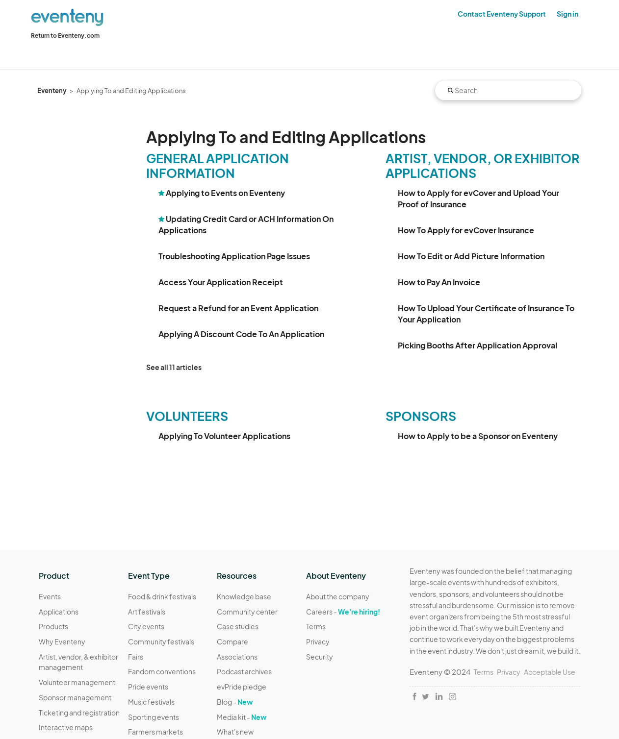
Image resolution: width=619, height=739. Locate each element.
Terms (316, 626)
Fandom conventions (162, 671)
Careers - (343, 611)
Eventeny (52, 91)
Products (53, 626)
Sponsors (421, 416)
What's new (235, 731)
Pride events (148, 686)
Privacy (318, 641)
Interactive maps (66, 727)
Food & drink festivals (162, 596)
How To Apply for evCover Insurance (466, 230)
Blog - (235, 701)
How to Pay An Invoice (439, 282)
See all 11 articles (174, 367)
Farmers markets (155, 731)
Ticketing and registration (79, 712)
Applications (58, 611)
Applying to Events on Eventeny (225, 193)
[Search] (508, 90)
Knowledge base (244, 596)
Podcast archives (244, 671)
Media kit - (241, 717)
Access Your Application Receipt (220, 282)
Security (319, 656)
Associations (237, 656)
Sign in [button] (567, 13)
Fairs (135, 656)
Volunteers (187, 416)
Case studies (237, 626)
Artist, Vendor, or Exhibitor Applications (483, 165)
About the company (337, 596)
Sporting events (153, 717)
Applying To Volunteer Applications (224, 436)
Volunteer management (77, 682)
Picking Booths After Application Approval (477, 345)
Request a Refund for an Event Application (238, 308)
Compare (232, 641)
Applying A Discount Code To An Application (241, 334)
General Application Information (217, 165)
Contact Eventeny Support (502, 13)
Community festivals (161, 641)
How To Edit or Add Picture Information (471, 256)
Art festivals (146, 611)
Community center (247, 611)
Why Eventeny (62, 641)
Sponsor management (75, 697)
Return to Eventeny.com (65, 35)
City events (146, 626)
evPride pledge (241, 686)
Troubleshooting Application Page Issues (234, 256)
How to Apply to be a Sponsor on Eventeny (478, 436)
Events (50, 596)
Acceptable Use (549, 671)
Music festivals (151, 701)
